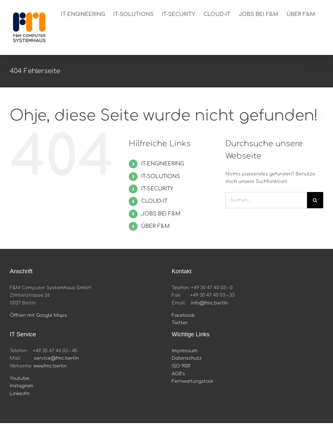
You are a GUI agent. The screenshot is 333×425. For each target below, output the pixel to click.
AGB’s (178, 373)
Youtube (19, 378)
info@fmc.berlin (209, 303)
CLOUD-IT (154, 201)
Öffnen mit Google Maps (38, 315)
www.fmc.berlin (50, 366)
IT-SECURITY (157, 189)
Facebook (183, 315)
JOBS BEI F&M (160, 214)
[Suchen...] (266, 200)
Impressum (184, 350)
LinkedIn (20, 393)
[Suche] (315, 200)
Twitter (180, 322)
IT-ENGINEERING (162, 164)
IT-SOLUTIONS (160, 176)
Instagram (21, 385)
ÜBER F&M (155, 226)
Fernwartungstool (192, 381)
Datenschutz (187, 358)
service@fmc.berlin (56, 358)
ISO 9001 (181, 366)
